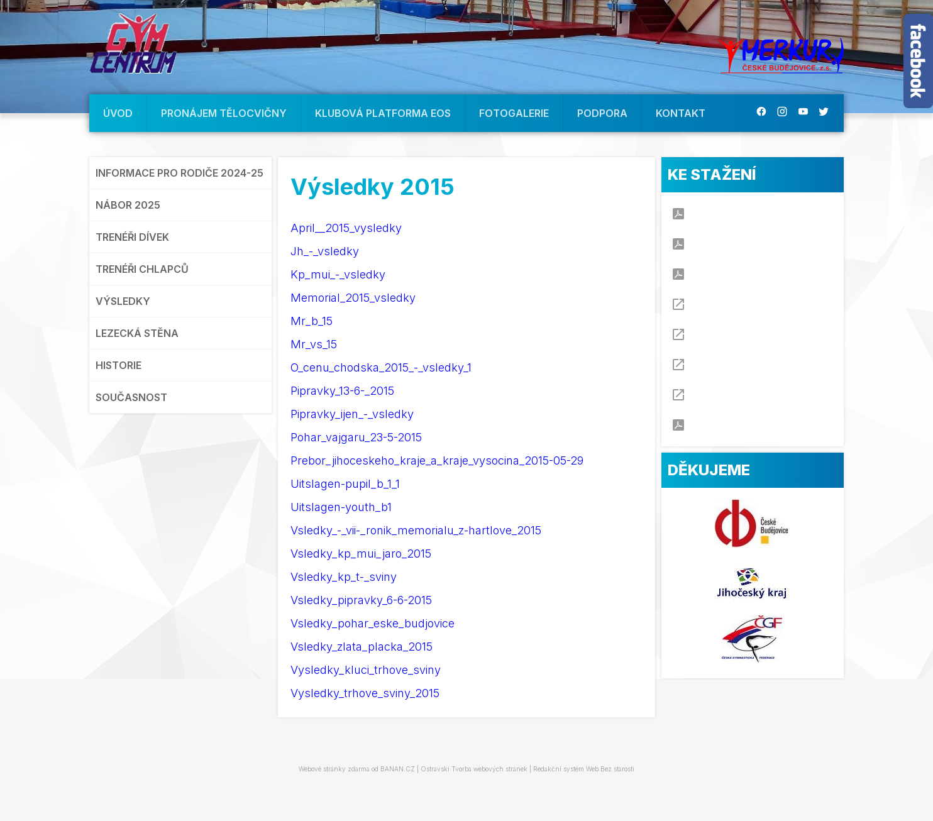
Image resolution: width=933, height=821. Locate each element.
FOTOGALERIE (514, 113)
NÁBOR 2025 (128, 205)
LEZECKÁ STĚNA (137, 333)
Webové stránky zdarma (334, 769)
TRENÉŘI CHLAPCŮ (142, 269)
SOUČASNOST (131, 397)
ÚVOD (118, 113)
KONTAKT (680, 113)
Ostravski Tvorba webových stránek (474, 769)
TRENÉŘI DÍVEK (132, 237)
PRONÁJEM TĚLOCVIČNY (224, 113)
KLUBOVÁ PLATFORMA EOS (383, 113)
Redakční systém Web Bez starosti (583, 769)
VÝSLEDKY (123, 301)
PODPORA (602, 113)
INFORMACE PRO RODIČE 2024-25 (179, 173)
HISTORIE (118, 365)
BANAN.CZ (397, 769)
